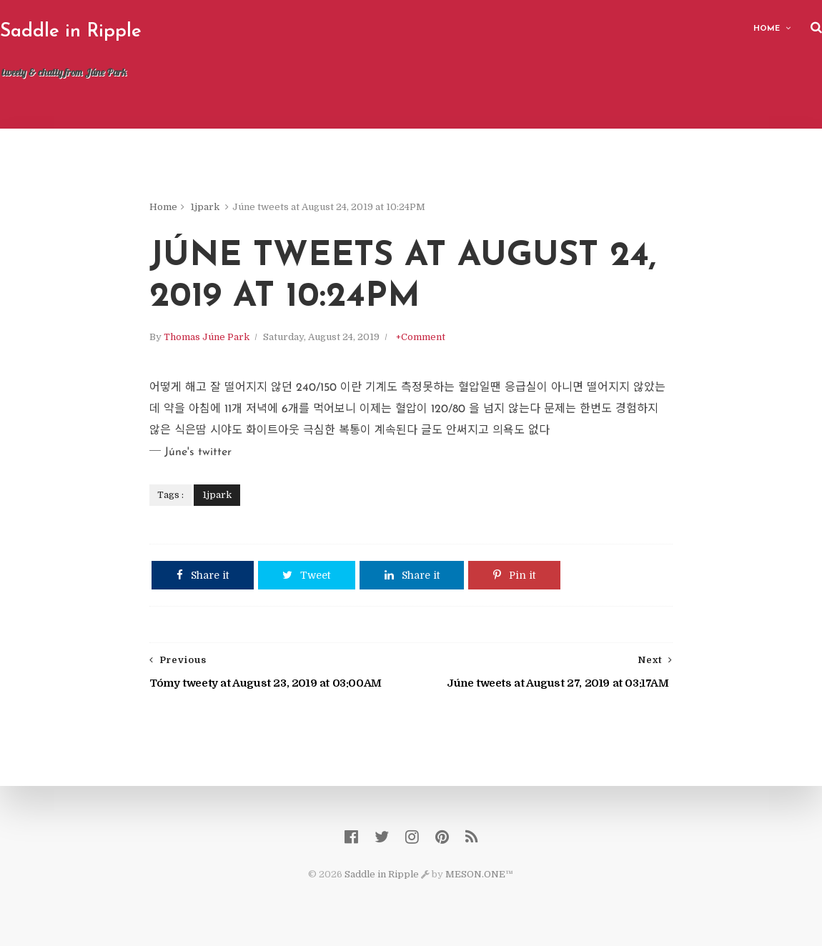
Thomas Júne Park (208, 337)
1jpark (206, 206)
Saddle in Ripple (71, 31)
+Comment (422, 337)
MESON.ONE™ (480, 875)
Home (766, 29)
